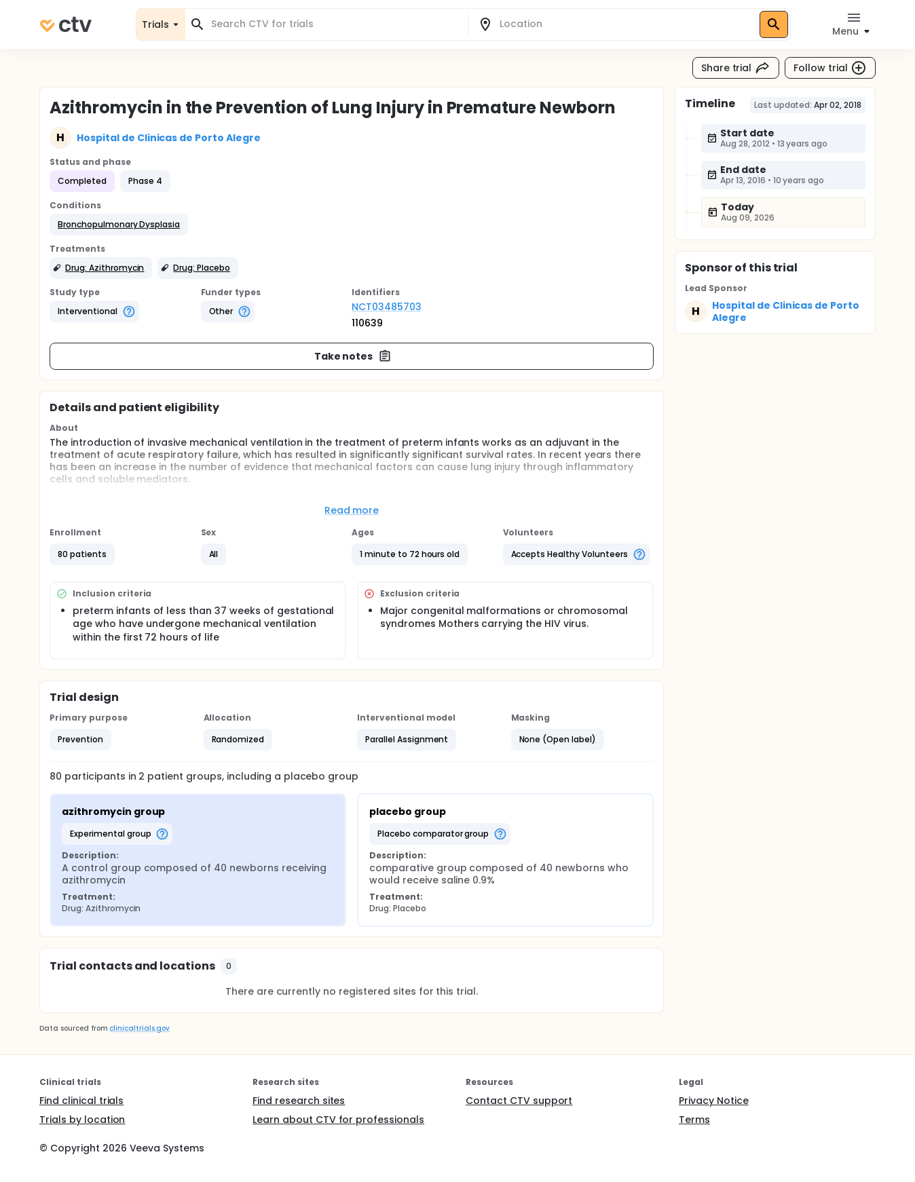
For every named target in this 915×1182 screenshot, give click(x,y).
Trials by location (82, 1119)
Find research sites (299, 1100)
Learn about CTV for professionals (338, 1119)
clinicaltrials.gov (139, 1028)
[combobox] (334, 24)
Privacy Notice (714, 1100)
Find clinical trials (81, 1100)
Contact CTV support (519, 1100)
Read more (351, 510)
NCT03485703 (387, 307)
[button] (119, 224)
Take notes (353, 356)
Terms (694, 1119)
